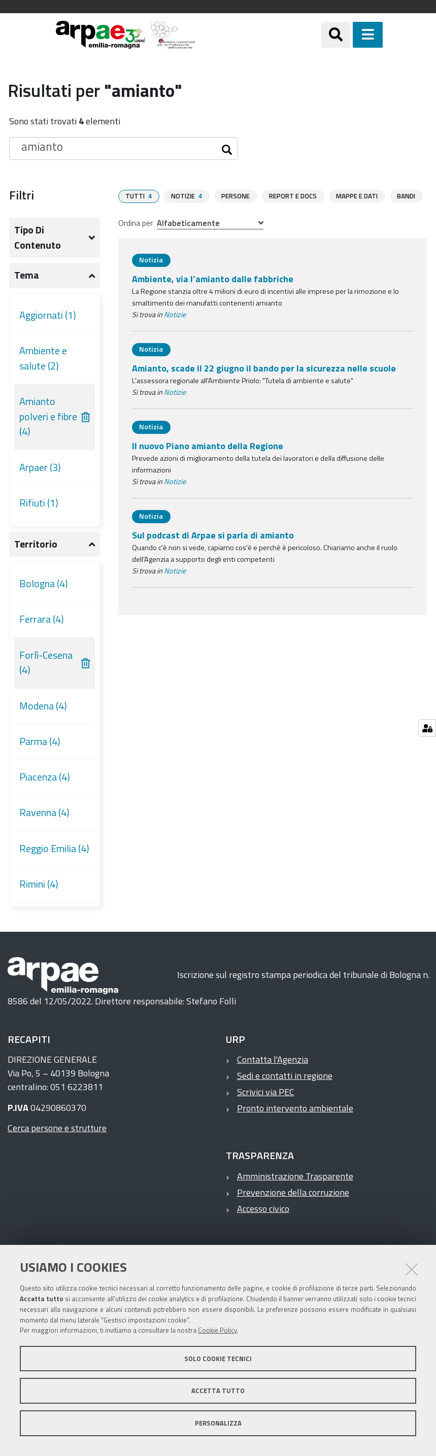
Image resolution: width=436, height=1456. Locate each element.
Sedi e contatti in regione (284, 1075)
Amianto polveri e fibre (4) (48, 416)
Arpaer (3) (40, 467)
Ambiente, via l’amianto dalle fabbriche (212, 278)
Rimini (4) (38, 884)
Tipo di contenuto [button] (37, 237)
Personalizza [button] (218, 1423)
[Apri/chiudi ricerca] (348, 35)
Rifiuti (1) (38, 503)
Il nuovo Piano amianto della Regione (207, 445)
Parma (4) (39, 741)
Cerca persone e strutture (57, 1128)
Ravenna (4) (44, 812)
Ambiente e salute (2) (43, 358)
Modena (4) (43, 706)
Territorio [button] (35, 544)
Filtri (21, 195)
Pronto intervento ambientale (295, 1108)
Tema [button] (26, 275)
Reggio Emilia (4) (54, 848)
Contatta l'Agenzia (272, 1059)
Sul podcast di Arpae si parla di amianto (213, 534)
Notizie (175, 314)
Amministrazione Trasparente (295, 1176)
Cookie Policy (217, 1330)
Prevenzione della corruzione (293, 1192)
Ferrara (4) (41, 619)
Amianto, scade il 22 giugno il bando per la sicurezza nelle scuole (264, 368)
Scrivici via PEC (265, 1092)
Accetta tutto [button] (218, 1390)
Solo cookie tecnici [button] (218, 1358)
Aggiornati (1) (47, 315)
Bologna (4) (43, 583)
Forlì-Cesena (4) (46, 663)
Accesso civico (263, 1208)
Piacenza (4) (44, 777)
